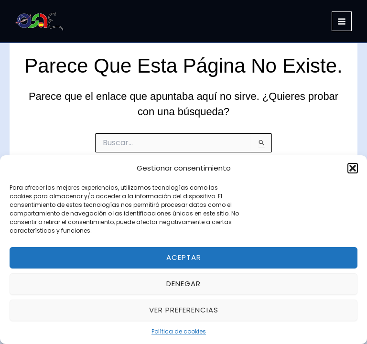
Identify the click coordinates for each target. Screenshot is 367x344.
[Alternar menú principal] (342, 21)
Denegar (183, 284)
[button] (352, 168)
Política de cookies (178, 331)
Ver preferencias (183, 310)
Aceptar (183, 257)
